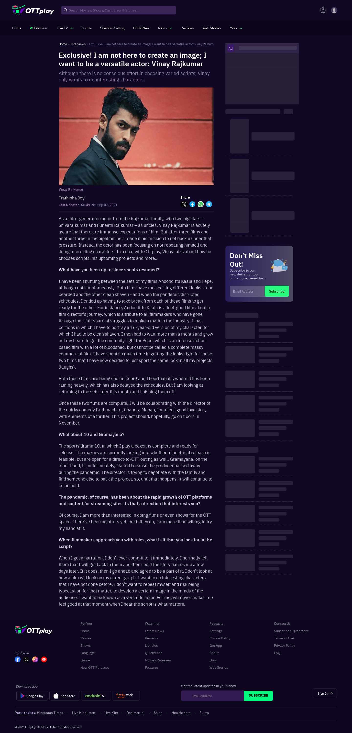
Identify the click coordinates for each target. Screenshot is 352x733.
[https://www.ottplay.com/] (17, 27)
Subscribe (277, 291)
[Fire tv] (126, 696)
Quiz (213, 659)
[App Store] (64, 696)
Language (87, 652)
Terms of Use (284, 637)
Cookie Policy (219, 637)
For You (86, 623)
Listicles (151, 645)
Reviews (151, 637)
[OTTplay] (33, 10)
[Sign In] (325, 693)
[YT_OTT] (44, 659)
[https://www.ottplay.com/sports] (87, 27)
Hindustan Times (50, 712)
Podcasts (216, 623)
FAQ (277, 652)
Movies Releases (158, 659)
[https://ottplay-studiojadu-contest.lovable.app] (112, 27)
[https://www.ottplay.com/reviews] (187, 27)
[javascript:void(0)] (65, 27)
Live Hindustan (84, 712)
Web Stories (218, 667)
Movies (85, 637)
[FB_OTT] (18, 659)
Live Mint (111, 712)
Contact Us (282, 623)
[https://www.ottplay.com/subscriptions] (39, 27)
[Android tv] (96, 696)
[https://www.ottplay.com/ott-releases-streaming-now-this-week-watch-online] (141, 27)
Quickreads (153, 652)
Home (85, 630)
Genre (85, 659)
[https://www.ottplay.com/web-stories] (211, 27)
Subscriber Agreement (291, 630)
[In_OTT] (35, 659)
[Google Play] (32, 696)
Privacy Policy (284, 645)
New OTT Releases (95, 667)
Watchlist (152, 623)
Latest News (154, 630)
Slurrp (204, 712)
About (214, 652)
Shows (85, 645)
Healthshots (181, 712)
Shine (158, 712)
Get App (215, 645)
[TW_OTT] (26, 659)
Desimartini (136, 712)
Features (152, 667)
